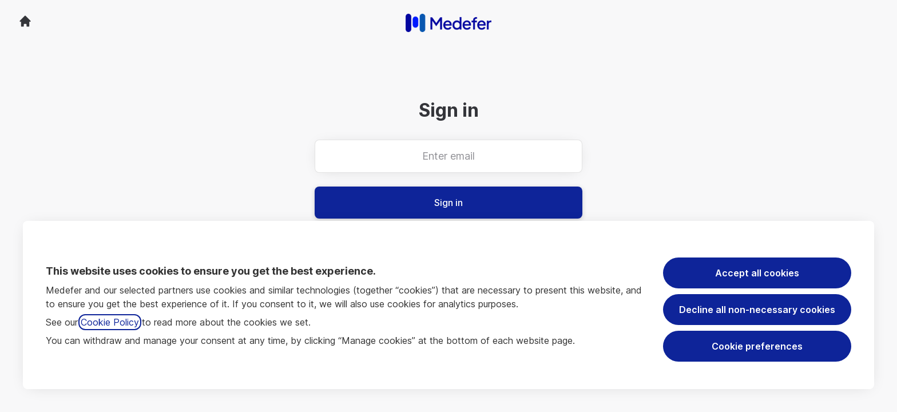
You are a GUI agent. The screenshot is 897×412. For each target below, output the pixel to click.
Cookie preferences (757, 346)
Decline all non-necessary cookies (757, 309)
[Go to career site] (25, 21)
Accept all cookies (757, 273)
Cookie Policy (110, 322)
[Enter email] (448, 156)
